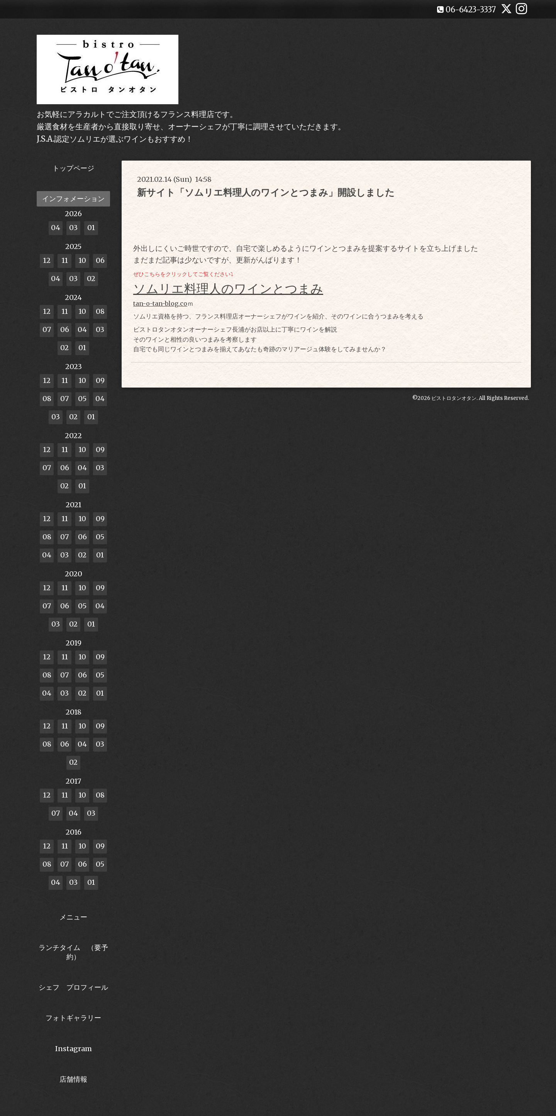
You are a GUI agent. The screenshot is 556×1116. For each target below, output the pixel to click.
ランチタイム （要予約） (73, 952)
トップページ (73, 168)
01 (91, 227)
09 (100, 380)
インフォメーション (73, 198)
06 (100, 260)
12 (47, 260)
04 (55, 227)
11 (64, 260)
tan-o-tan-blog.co (160, 303)
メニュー (73, 917)
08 (100, 311)
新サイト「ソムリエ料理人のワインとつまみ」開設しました (266, 192)
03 (73, 227)
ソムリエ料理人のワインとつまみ (228, 288)
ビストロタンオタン (453, 398)
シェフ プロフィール (73, 987)
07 (46, 329)
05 (82, 398)
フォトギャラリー (73, 1017)
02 (91, 278)
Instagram (73, 1048)
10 (82, 260)
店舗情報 (73, 1079)
